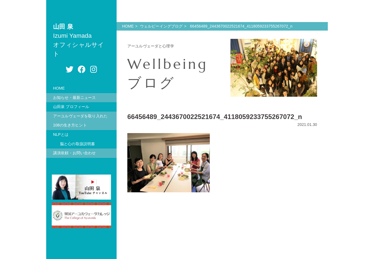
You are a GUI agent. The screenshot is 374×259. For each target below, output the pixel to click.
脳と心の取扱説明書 (77, 144)
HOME (59, 88)
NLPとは (60, 134)
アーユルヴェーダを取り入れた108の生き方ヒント (80, 121)
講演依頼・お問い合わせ (74, 153)
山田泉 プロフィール (71, 106)
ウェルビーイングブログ (161, 26)
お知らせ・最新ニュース (74, 97)
